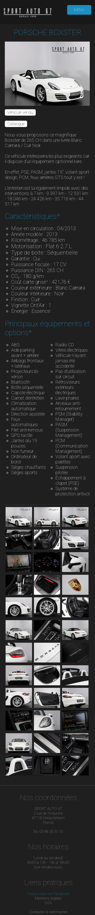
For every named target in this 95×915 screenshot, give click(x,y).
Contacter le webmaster (48, 912)
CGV (48, 903)
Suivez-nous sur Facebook (48, 893)
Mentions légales (48, 898)
